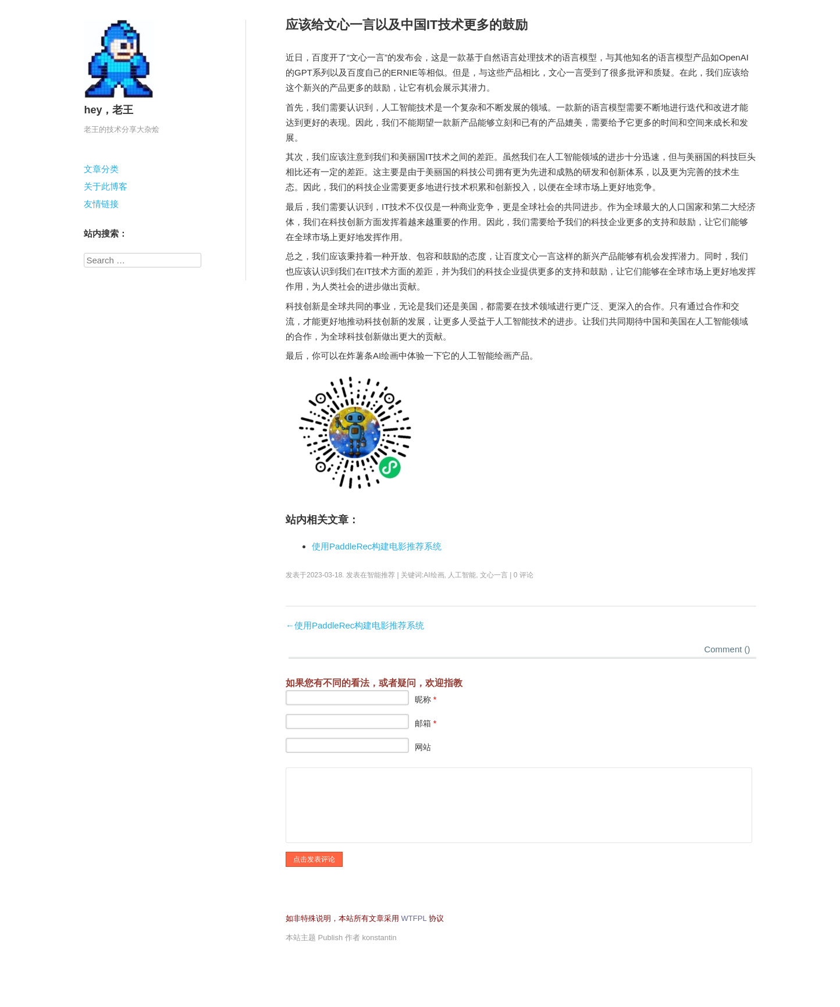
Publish (330, 937)
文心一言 (494, 575)
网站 (423, 747)
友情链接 (101, 204)
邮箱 (425, 723)
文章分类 (101, 169)
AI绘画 (433, 575)
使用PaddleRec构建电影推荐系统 (377, 546)
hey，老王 (108, 110)
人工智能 (462, 575)
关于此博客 (105, 186)
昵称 (425, 699)
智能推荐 (381, 575)
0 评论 (523, 575)
